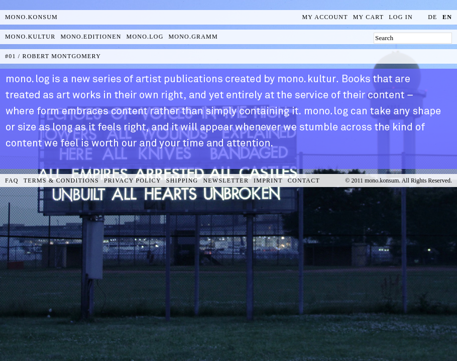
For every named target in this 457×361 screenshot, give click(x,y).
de (432, 17)
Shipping (182, 180)
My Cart (368, 17)
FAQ (12, 180)
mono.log (145, 36)
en (447, 17)
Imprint (268, 180)
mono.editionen (90, 36)
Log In (401, 17)
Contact (304, 180)
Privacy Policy (132, 180)
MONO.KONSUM (31, 17)
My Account (325, 17)
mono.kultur (30, 36)
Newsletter (226, 180)
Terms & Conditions (61, 180)
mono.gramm (193, 36)
